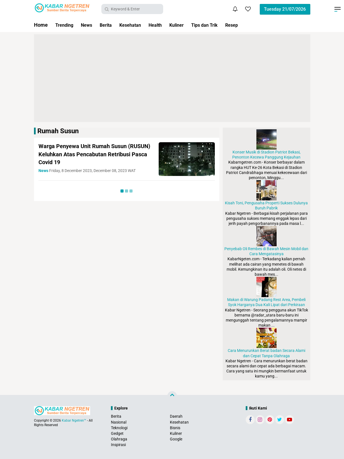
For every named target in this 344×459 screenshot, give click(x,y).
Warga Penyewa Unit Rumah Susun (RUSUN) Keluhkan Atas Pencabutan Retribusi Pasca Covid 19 (88, 154)
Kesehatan (137, 25)
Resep (247, 25)
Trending (65, 25)
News (89, 25)
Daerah (176, 416)
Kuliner (187, 25)
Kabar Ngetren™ (74, 420)
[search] (132, 9)
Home (41, 25)
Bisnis (175, 428)
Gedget (117, 433)
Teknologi (119, 428)
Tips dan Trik (218, 25)
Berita (110, 25)
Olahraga (119, 439)
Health (164, 25)
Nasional (118, 422)
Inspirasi (118, 444)
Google (176, 439)
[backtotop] (172, 396)
